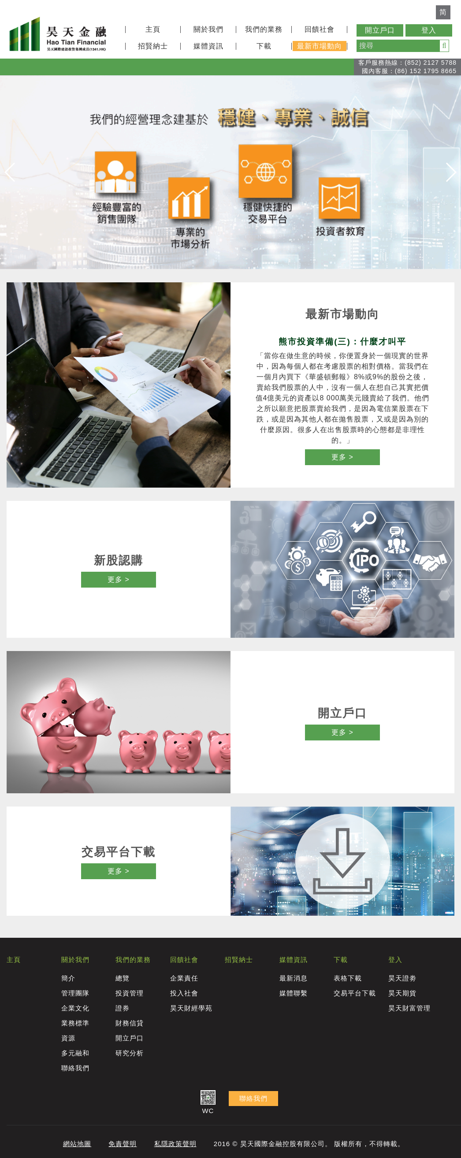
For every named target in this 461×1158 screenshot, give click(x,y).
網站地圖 (77, 1143)
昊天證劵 (402, 978)
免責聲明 (122, 1143)
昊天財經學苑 (191, 1008)
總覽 (122, 978)
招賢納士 (153, 46)
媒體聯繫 (293, 993)
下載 (264, 46)
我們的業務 (264, 29)
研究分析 (129, 1053)
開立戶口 (380, 30)
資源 (68, 1038)
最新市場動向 (319, 46)
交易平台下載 (355, 993)
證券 (122, 1008)
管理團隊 (75, 993)
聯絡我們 (75, 1068)
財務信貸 (129, 1023)
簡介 (68, 978)
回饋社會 (320, 29)
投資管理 (129, 993)
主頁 (152, 29)
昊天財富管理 (409, 1008)
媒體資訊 (208, 46)
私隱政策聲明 (175, 1143)
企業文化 (75, 1008)
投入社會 (184, 993)
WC (208, 1102)
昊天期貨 (402, 993)
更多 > (342, 457)
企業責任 (184, 978)
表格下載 (348, 978)
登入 (428, 30)
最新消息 (293, 978)
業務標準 (75, 1023)
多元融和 (75, 1053)
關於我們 (208, 29)
